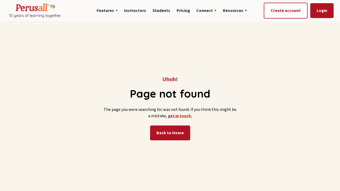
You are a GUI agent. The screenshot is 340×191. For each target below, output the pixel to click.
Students (161, 11)
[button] (107, 10)
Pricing (183, 11)
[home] (34, 10)
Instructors (135, 11)
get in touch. (180, 116)
